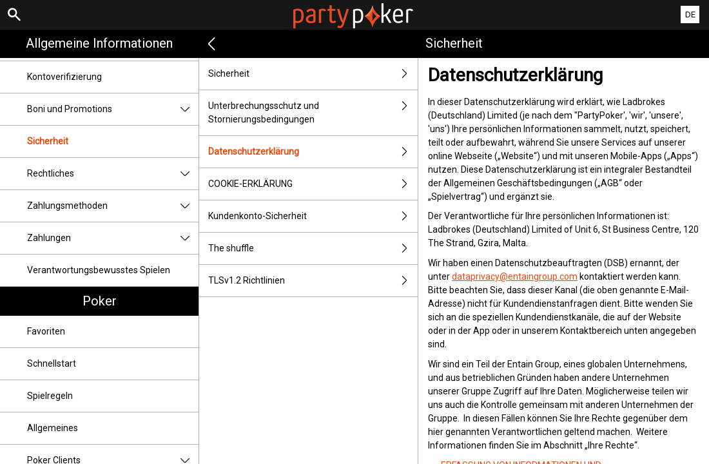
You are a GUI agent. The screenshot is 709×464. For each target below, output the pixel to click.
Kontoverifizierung (64, 77)
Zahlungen (113, 238)
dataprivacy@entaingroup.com (515, 276)
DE (690, 14)
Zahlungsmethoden (113, 206)
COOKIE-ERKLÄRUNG (313, 184)
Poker (100, 301)
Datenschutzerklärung (313, 152)
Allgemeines (52, 428)
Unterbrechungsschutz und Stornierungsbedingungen (313, 112)
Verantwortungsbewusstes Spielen (98, 270)
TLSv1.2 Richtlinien (313, 280)
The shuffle (313, 248)
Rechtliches (113, 173)
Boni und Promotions (113, 109)
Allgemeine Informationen (99, 43)
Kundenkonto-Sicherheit (313, 216)
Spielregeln (50, 396)
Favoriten (46, 331)
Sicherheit (47, 141)
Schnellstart (51, 363)
